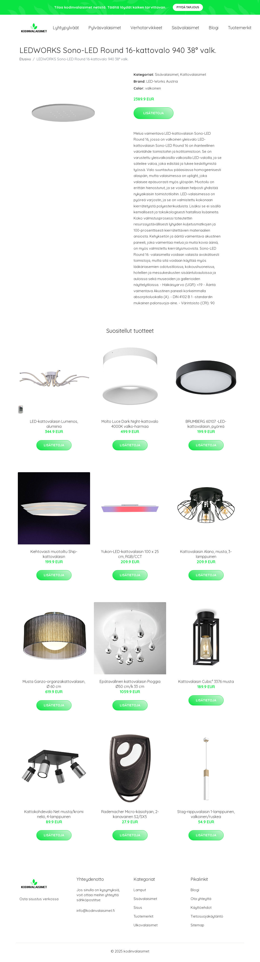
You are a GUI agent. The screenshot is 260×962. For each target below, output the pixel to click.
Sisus (138, 910)
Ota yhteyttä (201, 901)
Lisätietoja (153, 115)
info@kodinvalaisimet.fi (96, 913)
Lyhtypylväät (66, 29)
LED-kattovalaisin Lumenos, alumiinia (54, 426)
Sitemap (197, 927)
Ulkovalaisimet (146, 927)
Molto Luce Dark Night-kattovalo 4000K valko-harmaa (129, 426)
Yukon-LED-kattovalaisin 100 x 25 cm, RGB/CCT (130, 556)
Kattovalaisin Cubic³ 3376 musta (206, 684)
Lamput (140, 892)
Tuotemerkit (239, 29)
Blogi (213, 29)
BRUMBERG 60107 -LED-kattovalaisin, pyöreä (206, 426)
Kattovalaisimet (193, 77)
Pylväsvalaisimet (104, 29)
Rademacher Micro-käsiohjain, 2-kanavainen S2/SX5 (130, 816)
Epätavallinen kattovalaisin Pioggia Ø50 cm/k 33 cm (130, 686)
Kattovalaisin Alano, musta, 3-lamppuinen (206, 556)
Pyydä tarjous (188, 7)
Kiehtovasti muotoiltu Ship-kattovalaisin (53, 556)
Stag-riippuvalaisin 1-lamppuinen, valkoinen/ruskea (206, 816)
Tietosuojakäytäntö (207, 919)
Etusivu (25, 61)
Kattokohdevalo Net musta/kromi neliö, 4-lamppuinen (53, 816)
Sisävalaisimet (185, 29)
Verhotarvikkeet (146, 29)
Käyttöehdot (201, 910)
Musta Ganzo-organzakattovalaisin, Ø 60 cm (54, 686)
